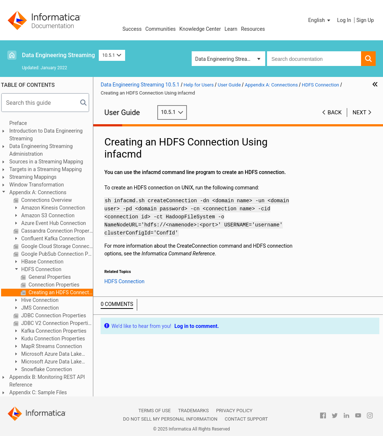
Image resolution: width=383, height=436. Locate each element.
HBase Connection (44, 262)
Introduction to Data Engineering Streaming (48, 134)
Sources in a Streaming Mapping (49, 162)
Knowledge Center (200, 29)
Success (132, 29)
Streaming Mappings (35, 177)
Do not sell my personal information (170, 419)
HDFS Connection (43, 269)
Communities (160, 29)
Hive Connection (42, 300)
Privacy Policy (234, 410)
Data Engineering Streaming (58, 55)
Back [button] (335, 112)
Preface (21, 123)
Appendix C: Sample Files (41, 392)
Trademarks (193, 410)
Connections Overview (49, 200)
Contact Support (246, 419)
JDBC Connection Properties (56, 315)
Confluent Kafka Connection (55, 238)
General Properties (52, 277)
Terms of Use (154, 410)
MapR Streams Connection (54, 346)
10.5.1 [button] (111, 55)
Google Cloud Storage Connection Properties (59, 246)
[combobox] (314, 58)
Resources (253, 29)
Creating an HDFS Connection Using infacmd (63, 292)
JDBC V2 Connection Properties (59, 323)
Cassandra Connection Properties (59, 231)
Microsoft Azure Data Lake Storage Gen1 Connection (50, 354)
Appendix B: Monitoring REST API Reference (50, 381)
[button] (320, 20)
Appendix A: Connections (40, 192)
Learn (231, 29)
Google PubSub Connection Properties (59, 254)
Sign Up (365, 20)
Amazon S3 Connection (50, 215)
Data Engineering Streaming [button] (227, 59)
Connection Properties (56, 285)
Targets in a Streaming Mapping (48, 169)
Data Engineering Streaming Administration (43, 150)
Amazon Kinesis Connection (55, 208)
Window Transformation (39, 185)
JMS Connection (42, 308)
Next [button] (360, 112)
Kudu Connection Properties (55, 338)
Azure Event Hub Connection (56, 223)
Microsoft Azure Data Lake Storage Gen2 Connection (50, 362)
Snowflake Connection (49, 369)
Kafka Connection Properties (56, 331)
